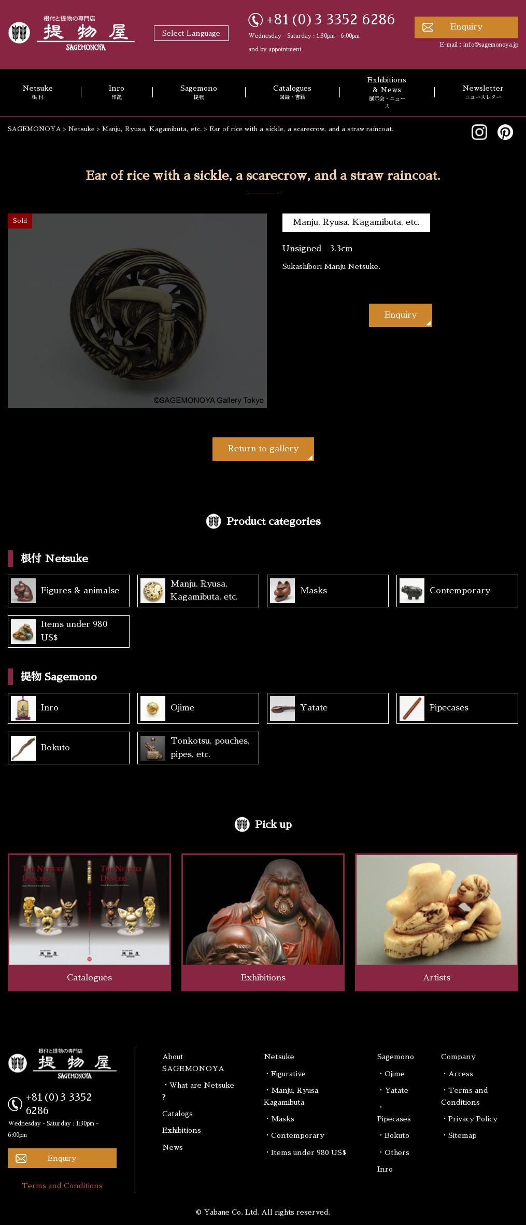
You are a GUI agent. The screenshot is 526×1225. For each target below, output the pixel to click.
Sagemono (198, 92)
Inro (116, 92)
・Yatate (392, 1090)
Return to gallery (263, 449)
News (172, 1147)
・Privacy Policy (469, 1118)
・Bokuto (393, 1135)
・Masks (279, 1118)
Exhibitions (181, 1130)
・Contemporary (294, 1135)
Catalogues (292, 92)
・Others (393, 1152)
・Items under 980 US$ (305, 1152)
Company (458, 1056)
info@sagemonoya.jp (490, 45)
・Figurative (285, 1073)
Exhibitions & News (386, 93)
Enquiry (466, 27)
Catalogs (177, 1113)
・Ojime (391, 1073)
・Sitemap (459, 1135)
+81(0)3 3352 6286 (330, 19)
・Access (457, 1073)
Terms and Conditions (62, 1185)
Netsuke (279, 1056)
